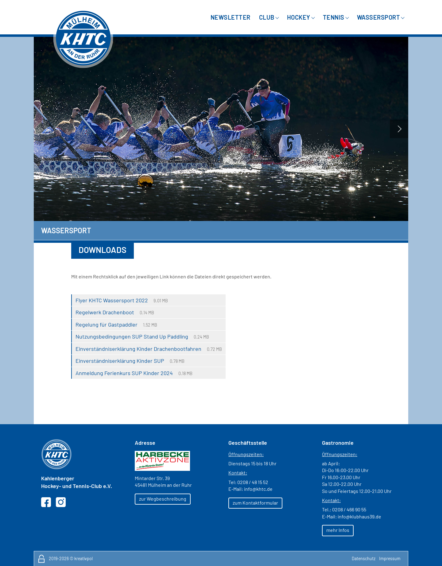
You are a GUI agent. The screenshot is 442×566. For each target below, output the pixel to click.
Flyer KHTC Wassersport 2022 (112, 300)
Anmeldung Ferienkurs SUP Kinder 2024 (124, 373)
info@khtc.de (258, 489)
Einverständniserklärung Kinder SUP (120, 360)
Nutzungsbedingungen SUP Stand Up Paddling (132, 336)
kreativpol (83, 558)
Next (399, 129)
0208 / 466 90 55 (349, 509)
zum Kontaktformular (255, 503)
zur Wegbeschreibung (162, 499)
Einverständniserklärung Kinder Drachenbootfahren (138, 348)
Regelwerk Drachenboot (105, 312)
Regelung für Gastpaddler (107, 324)
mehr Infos (337, 530)
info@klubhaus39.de (359, 516)
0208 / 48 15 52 (252, 482)
